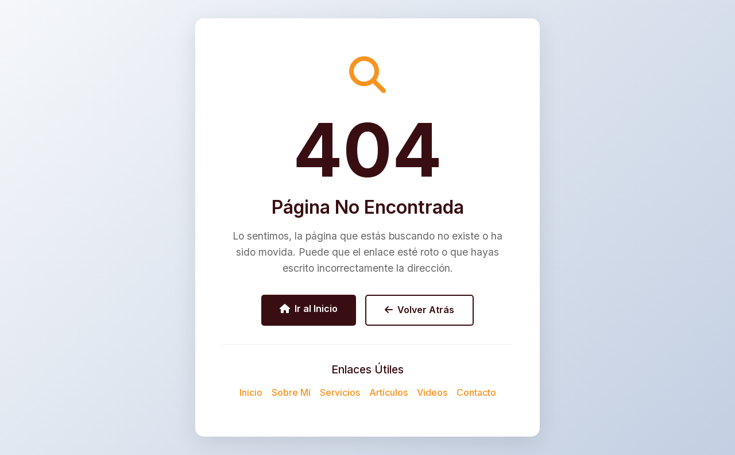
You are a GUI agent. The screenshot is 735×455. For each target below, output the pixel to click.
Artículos (388, 392)
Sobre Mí (291, 392)
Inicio (250, 392)
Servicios (340, 392)
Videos (432, 392)
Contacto (476, 392)
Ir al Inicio (309, 308)
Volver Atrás (419, 309)
